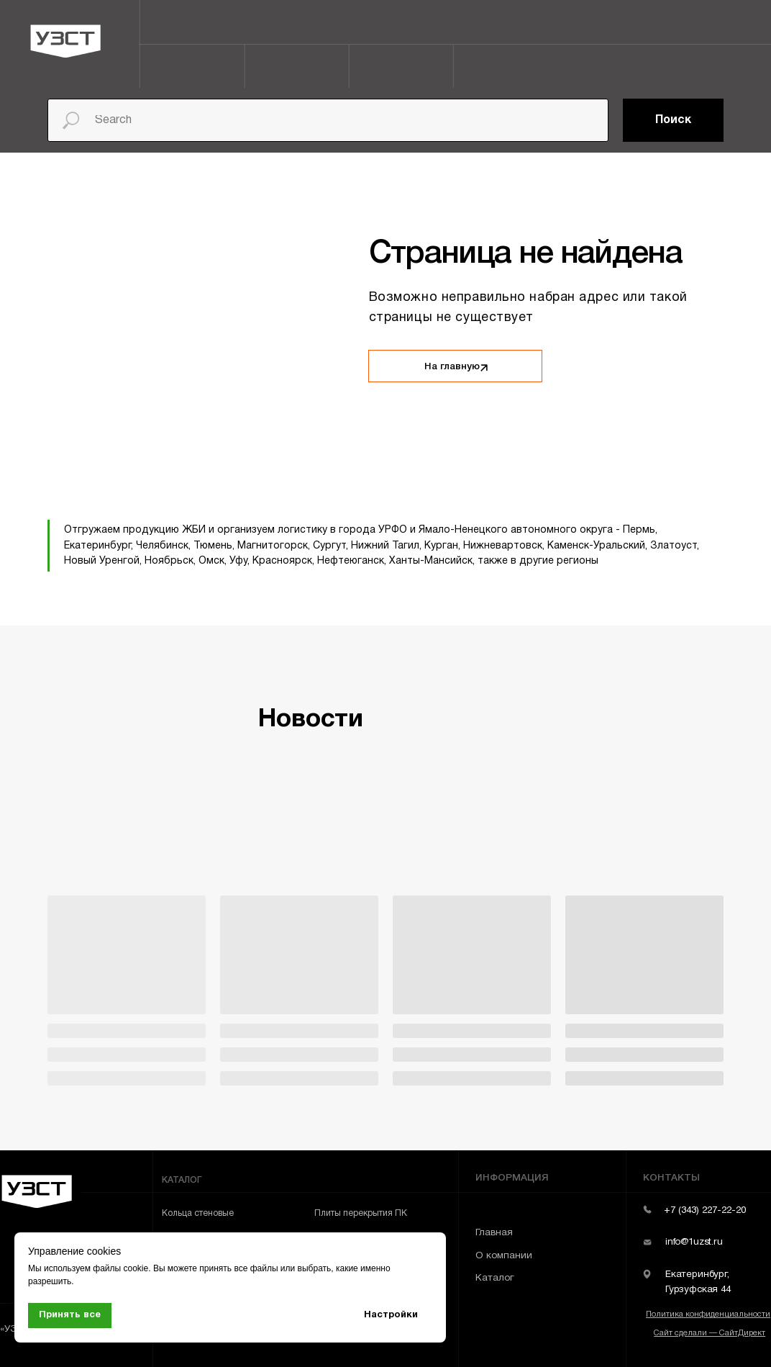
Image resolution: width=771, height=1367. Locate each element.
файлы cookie (120, 1268)
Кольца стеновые (198, 1213)
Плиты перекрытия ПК (360, 1213)
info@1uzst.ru (694, 1242)
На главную (452, 366)
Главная (494, 1232)
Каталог (494, 1278)
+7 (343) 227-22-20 (705, 1210)
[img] (484, 367)
